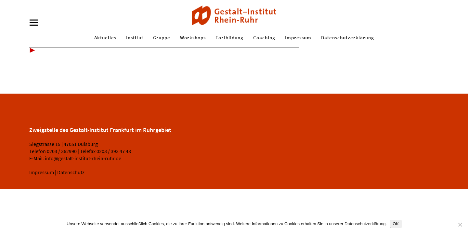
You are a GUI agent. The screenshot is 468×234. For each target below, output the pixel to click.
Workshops (193, 37)
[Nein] (460, 224)
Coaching (264, 37)
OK (396, 223)
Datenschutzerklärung (347, 37)
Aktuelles (105, 37)
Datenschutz (70, 172)
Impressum (298, 37)
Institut (134, 37)
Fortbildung (229, 37)
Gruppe (161, 37)
